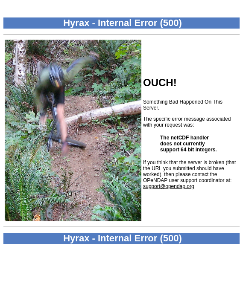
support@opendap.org (168, 186)
